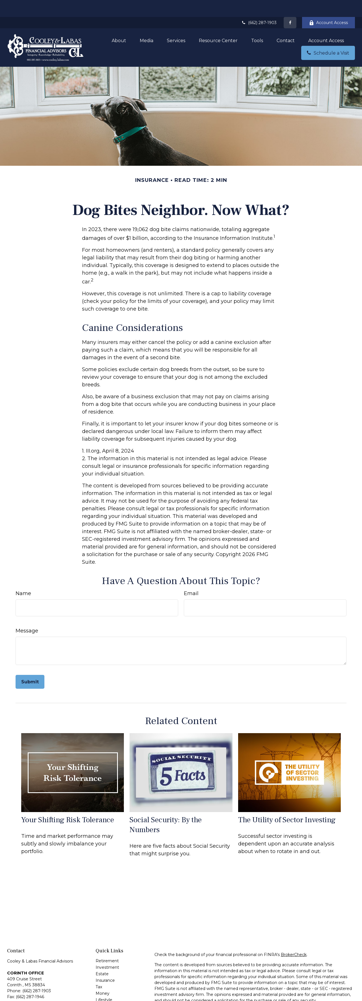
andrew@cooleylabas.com (33, 988)
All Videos (105, 995)
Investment (107, 950)
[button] (119, 23)
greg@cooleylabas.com (30, 993)
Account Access (328, 5)
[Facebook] (290, 5)
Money (102, 976)
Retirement (107, 943)
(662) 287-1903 (259, 5)
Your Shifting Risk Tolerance (67, 803)
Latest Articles (110, 989)
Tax (99, 969)
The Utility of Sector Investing (287, 803)
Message (27, 614)
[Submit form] (30, 665)
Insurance (105, 963)
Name (23, 576)
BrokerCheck (294, 937)
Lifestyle (104, 982)
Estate (102, 956)
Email (191, 576)
